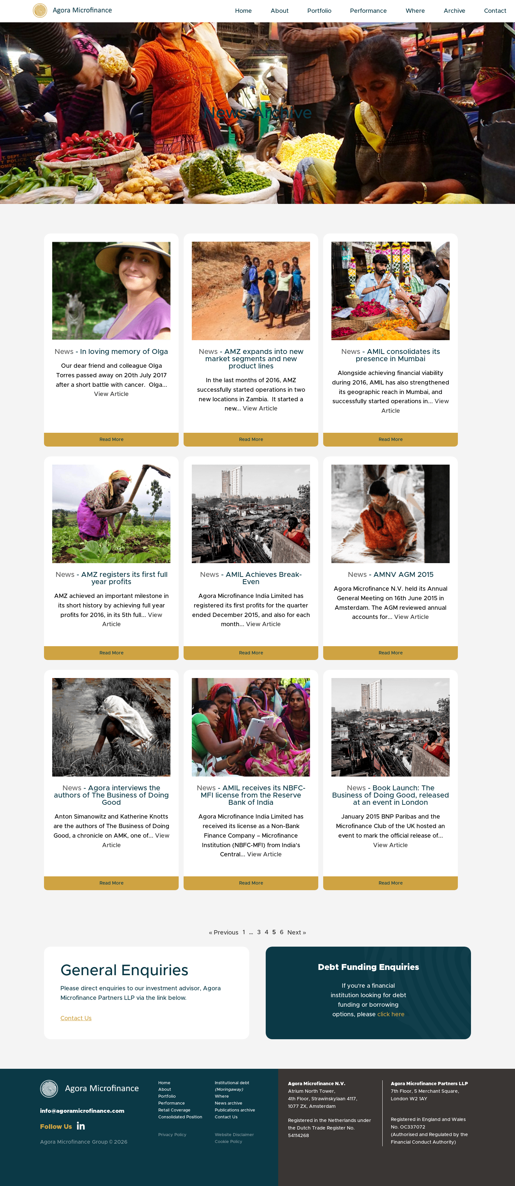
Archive (454, 11)
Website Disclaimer (234, 1135)
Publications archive (235, 1110)
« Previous (224, 933)
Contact (495, 11)
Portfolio (319, 11)
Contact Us (76, 1018)
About (280, 11)
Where (415, 11)
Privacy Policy (172, 1135)
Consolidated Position (180, 1117)
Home (243, 11)
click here (391, 1015)
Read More (111, 439)
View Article (111, 394)
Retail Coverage (174, 1110)
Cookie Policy (228, 1142)
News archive (228, 1103)
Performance (368, 11)
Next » (296, 933)
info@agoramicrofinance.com (82, 1111)
